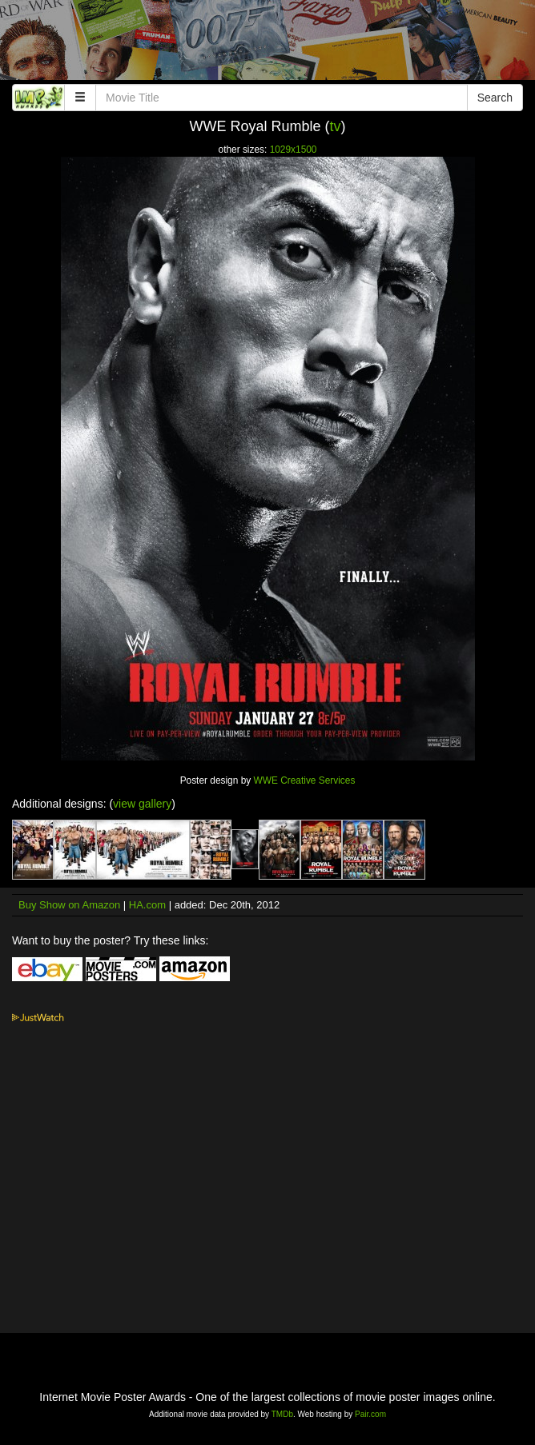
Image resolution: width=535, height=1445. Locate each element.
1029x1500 (293, 149)
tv (335, 126)
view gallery (142, 803)
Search (495, 97)
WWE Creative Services (305, 780)
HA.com (147, 905)
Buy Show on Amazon (69, 905)
